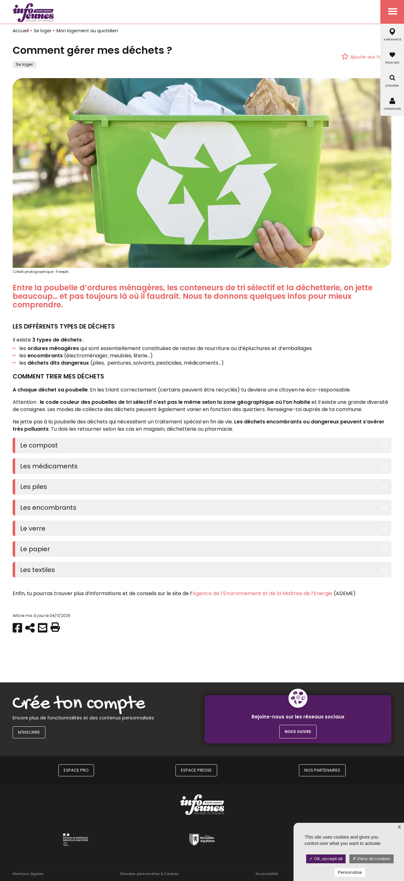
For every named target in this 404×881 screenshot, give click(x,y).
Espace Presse (196, 770)
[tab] (203, 445)
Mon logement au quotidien (87, 31)
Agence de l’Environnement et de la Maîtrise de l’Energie (262, 593)
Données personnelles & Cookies (149, 874)
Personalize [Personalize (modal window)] (350, 872)
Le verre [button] (32, 528)
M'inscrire (29, 732)
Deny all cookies (371, 858)
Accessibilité (266, 874)
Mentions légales (28, 874)
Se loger (42, 31)
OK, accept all (325, 858)
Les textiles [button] (37, 569)
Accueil (21, 31)
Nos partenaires (322, 770)
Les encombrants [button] (48, 507)
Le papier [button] (35, 549)
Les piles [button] (33, 486)
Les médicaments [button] (49, 466)
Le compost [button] (39, 445)
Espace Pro (76, 770)
